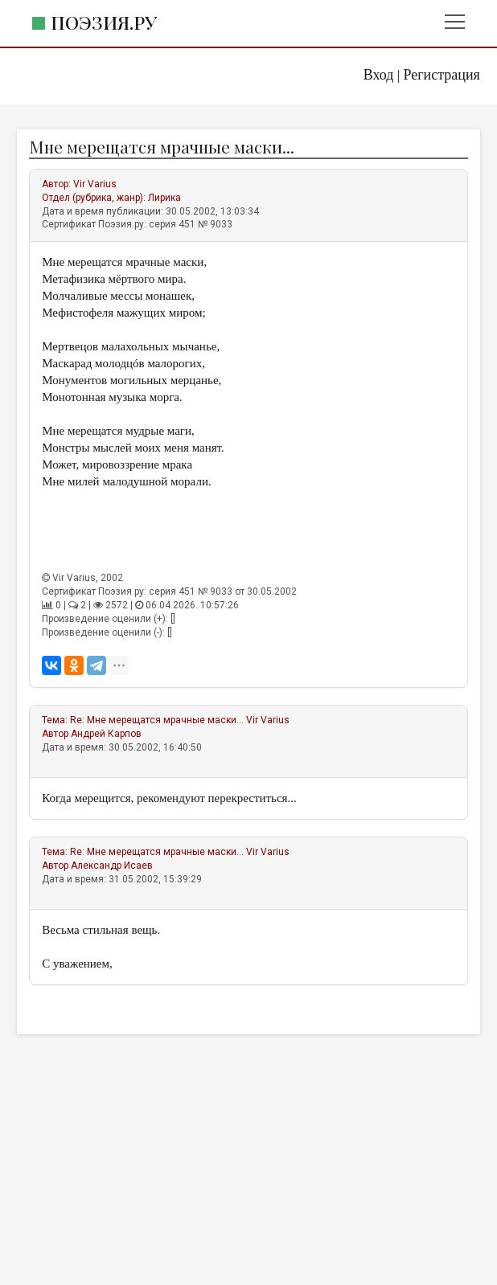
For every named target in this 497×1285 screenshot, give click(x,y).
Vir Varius (95, 184)
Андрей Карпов (106, 733)
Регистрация (441, 75)
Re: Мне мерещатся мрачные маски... (157, 720)
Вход (379, 75)
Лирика (164, 197)
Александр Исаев (112, 865)
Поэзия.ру (104, 22)
